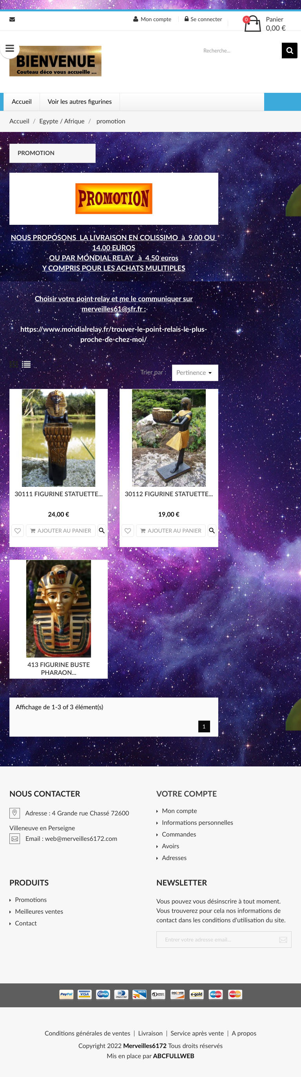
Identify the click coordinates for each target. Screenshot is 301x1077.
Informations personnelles (197, 823)
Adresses (174, 858)
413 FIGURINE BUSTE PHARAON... (58, 668)
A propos (244, 1033)
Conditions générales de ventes (88, 1033)
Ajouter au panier (60, 530)
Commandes (179, 834)
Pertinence (195, 373)
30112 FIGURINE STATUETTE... (169, 494)
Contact (25, 923)
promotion (36, 153)
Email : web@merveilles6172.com (12, 19)
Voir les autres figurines (80, 101)
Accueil (22, 101)
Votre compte (186, 794)
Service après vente (197, 1033)
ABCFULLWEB (173, 1056)
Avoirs (170, 846)
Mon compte (179, 811)
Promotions (31, 900)
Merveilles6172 (144, 1046)
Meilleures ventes (39, 912)
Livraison (150, 1033)
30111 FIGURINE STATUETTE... (59, 494)
